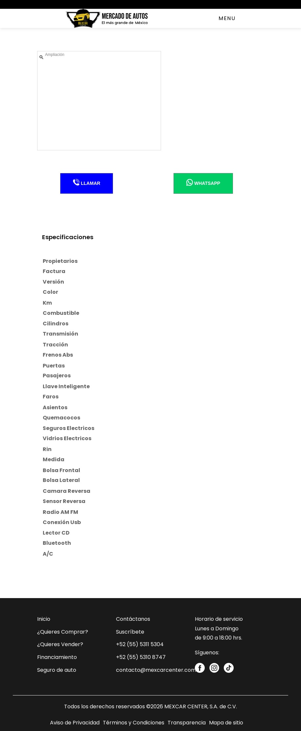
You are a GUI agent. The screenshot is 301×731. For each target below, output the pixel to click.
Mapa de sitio (226, 722)
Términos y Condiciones (133, 722)
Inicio (43, 619)
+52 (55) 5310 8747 (141, 657)
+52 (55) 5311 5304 (140, 644)
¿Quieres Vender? (60, 644)
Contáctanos (133, 619)
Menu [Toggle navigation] (227, 18)
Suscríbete (130, 632)
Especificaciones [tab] (67, 237)
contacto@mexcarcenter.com (156, 670)
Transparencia (187, 722)
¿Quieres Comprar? (62, 632)
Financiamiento (57, 657)
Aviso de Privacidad (75, 722)
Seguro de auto (56, 670)
